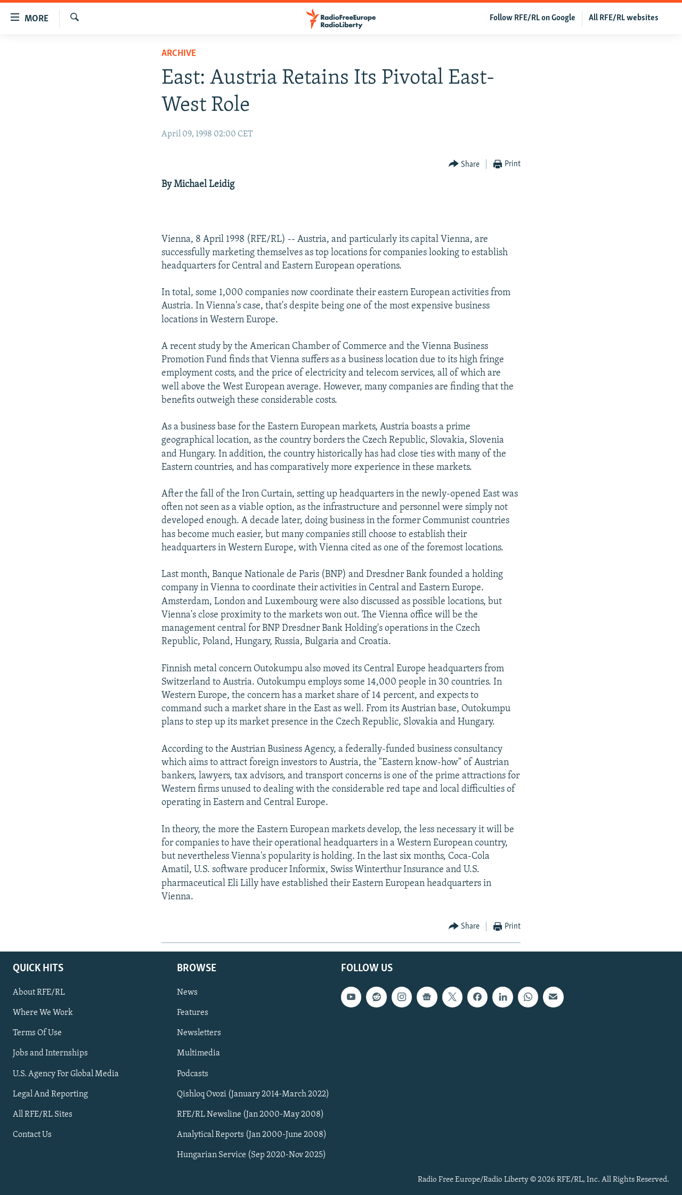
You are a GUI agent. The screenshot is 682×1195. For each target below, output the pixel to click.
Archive (178, 53)
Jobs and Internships (50, 1053)
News (187, 992)
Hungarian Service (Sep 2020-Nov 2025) (251, 1155)
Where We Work (43, 1013)
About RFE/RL (39, 992)
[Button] (464, 164)
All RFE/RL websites (624, 18)
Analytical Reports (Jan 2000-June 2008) (252, 1135)
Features (192, 1013)
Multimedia (198, 1053)
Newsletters (199, 1033)
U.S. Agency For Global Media (66, 1074)
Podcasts (192, 1074)
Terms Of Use (37, 1033)
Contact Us (32, 1135)
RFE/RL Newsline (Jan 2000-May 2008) (250, 1114)
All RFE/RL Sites (42, 1114)
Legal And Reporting (50, 1094)
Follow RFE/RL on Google (532, 18)
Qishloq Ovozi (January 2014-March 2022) (253, 1094)
